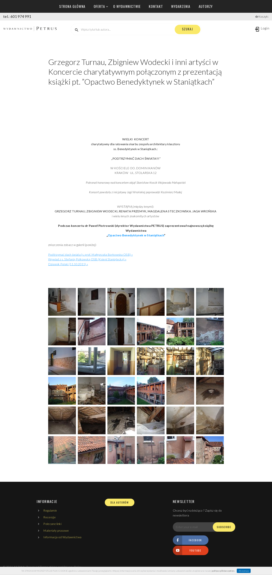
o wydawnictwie (127, 6)
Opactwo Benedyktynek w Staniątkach (136, 235)
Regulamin (50, 510)
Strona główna (72, 6)
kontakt (156, 6)
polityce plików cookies (223, 571)
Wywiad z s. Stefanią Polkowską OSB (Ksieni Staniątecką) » (87, 259)
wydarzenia (180, 6)
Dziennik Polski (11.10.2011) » (68, 264)
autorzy (206, 6)
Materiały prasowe (56, 530)
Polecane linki (52, 523)
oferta (99, 6)
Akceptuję (244, 570)
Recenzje (49, 517)
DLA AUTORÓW (119, 502)
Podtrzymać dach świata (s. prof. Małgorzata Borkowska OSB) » (90, 254)
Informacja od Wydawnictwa (62, 537)
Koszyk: (263, 16)
